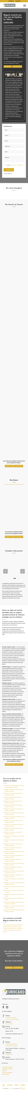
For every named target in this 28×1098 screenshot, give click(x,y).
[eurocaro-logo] (11, 5)
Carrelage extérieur (7, 1067)
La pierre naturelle (7, 1072)
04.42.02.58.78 (8, 1024)
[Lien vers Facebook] (3, 1007)
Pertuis (4, 930)
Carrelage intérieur (7, 1069)
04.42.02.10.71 (8, 1054)
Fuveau (9, 928)
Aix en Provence (18, 928)
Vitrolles (5, 928)
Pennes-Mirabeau (7, 925)
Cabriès (13, 928)
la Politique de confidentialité (16, 165)
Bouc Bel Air (15, 930)
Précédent (5, 571)
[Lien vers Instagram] (7, 1007)
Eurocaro (11, 1088)
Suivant (22, 571)
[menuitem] (11, 1)
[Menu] (24, 5)
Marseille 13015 (15, 925)
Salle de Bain (5, 1074)
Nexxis (23, 1088)
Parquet (4, 1071)
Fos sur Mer (9, 930)
